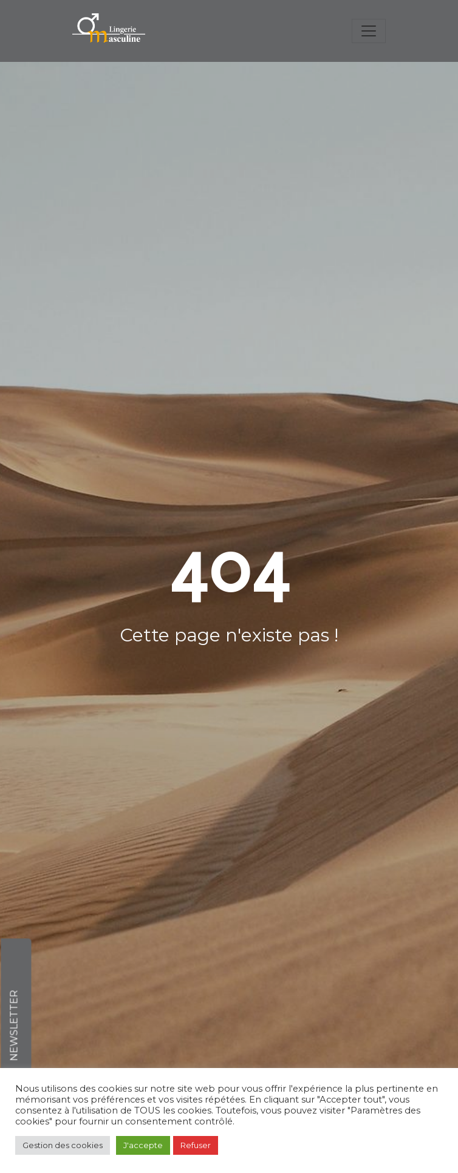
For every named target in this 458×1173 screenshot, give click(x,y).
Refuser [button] (195, 1145)
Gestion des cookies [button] (62, 1145)
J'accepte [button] (143, 1145)
